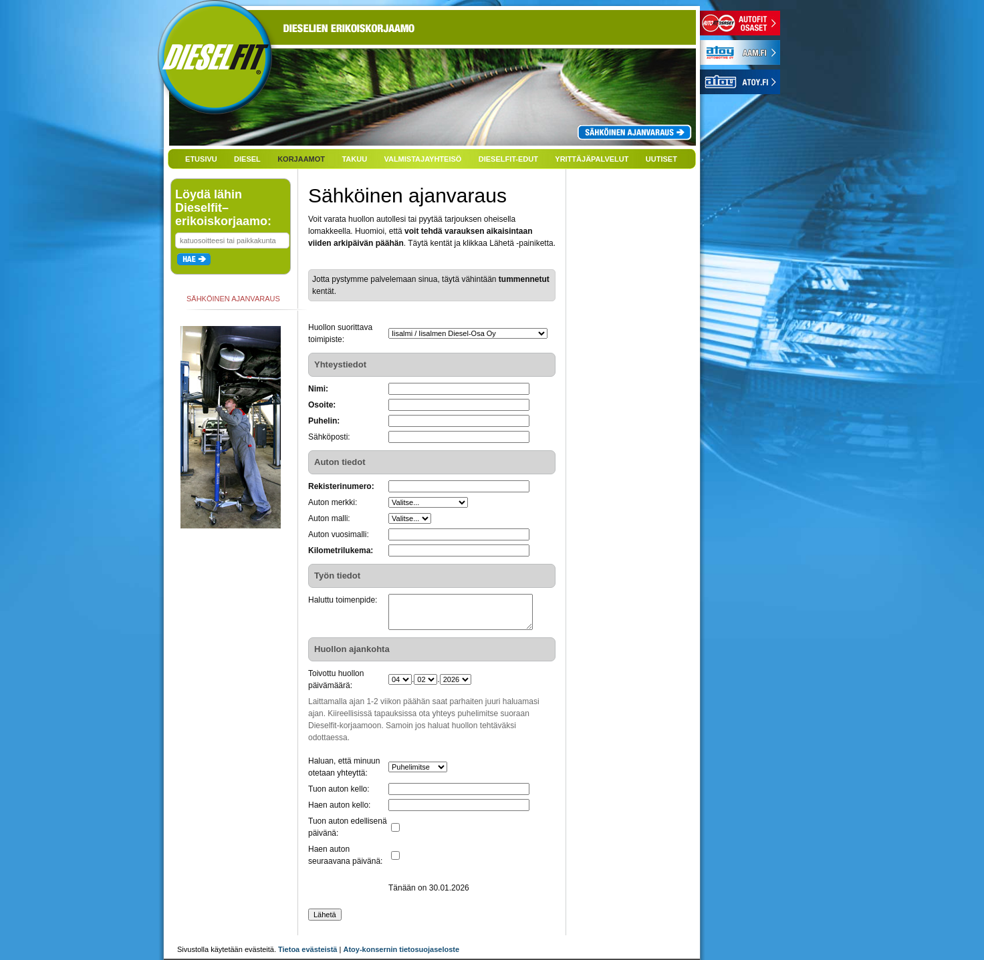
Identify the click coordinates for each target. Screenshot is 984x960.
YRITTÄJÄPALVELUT (591, 159)
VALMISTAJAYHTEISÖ (422, 159)
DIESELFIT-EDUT (508, 159)
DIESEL (247, 159)
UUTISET (661, 159)
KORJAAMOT (301, 159)
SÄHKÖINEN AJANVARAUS (233, 299)
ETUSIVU (201, 159)
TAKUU (354, 159)
